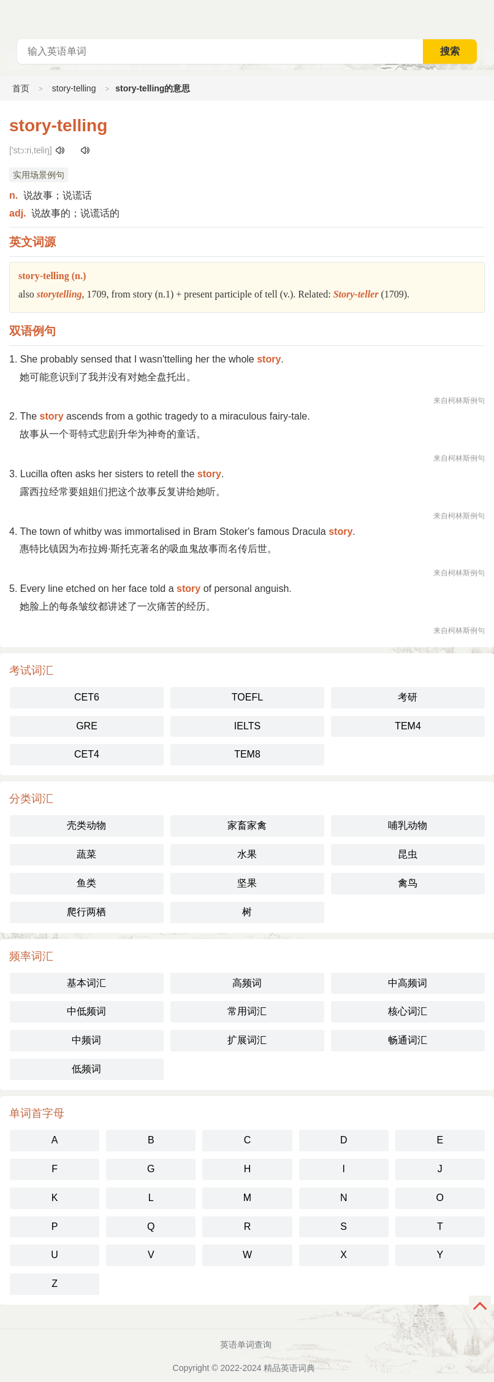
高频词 (247, 983)
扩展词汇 (247, 1040)
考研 (407, 697)
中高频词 (407, 983)
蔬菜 (86, 854)
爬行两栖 (86, 912)
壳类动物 (86, 825)
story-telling (74, 88)
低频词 (86, 1069)
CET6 (86, 697)
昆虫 (407, 854)
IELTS (247, 726)
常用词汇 (247, 1011)
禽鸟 (407, 883)
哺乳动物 (407, 825)
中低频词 (86, 1011)
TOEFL (247, 697)
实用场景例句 (38, 175)
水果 (247, 854)
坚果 (247, 883)
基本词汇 (86, 983)
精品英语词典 (289, 1368)
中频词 (86, 1040)
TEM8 (247, 754)
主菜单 (484, 18)
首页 (20, 88)
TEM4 (408, 726)
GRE (86, 726)
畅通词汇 (407, 1040)
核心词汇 (407, 1011)
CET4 (86, 754)
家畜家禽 (247, 825)
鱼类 (86, 883)
